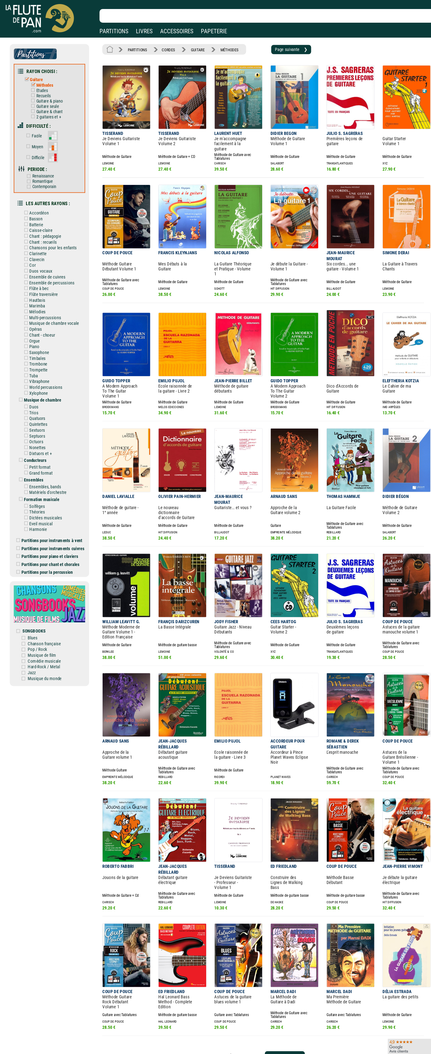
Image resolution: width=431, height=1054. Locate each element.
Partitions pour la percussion (50, 534)
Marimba (39, 287)
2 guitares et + (50, 111)
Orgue (37, 319)
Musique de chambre (44, 374)
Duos (36, 381)
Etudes (44, 87)
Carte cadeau (198, 1034)
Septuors (39, 408)
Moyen (39, 139)
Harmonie (40, 495)
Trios (36, 386)
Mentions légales (131, 1025)
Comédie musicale (49, 617)
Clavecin (39, 244)
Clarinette (40, 238)
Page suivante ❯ (279, 48)
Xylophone (41, 368)
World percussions (48, 362)
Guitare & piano (51, 96)
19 (248, 984)
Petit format (42, 437)
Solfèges (39, 473)
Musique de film (47, 612)
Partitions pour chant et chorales (53, 527)
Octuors (39, 413)
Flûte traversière (45, 276)
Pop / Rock (43, 606)
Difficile (40, 149)
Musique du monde (50, 633)
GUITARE (192, 49)
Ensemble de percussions (53, 265)
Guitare (38, 76)
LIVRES (144, 31)
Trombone (41, 341)
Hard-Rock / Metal (49, 622)
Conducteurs (38, 430)
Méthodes (46, 82)
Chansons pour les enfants (54, 233)
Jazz (38, 628)
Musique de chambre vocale (55, 303)
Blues (38, 595)
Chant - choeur (44, 314)
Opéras (38, 308)
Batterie (39, 211)
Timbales (40, 335)
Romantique (44, 171)
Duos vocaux (43, 254)
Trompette (41, 346)
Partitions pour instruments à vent (54, 505)
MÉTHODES (221, 49)
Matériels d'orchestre (49, 460)
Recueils (45, 92)
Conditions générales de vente (148, 1034)
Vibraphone (41, 357)
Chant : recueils (45, 227)
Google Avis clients (66, 1042)
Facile (39, 129)
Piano (37, 325)
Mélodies (40, 292)
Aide (190, 1024)
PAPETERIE (214, 31)
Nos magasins (49, 1025)
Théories (39, 478)
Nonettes (40, 419)
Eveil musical (43, 489)
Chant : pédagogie (47, 222)
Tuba (36, 352)
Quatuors (40, 391)
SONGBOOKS (40, 589)
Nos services (47, 1034)
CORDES (165, 49)
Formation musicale (43, 466)
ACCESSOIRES (176, 31)
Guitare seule (49, 101)
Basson (38, 206)
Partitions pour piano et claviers (52, 520)
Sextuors (39, 402)
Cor (35, 249)
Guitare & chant (51, 106)
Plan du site (196, 1042)
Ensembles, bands (47, 455)
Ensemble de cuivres (49, 260)
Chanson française (49, 601)
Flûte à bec (41, 271)
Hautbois (40, 281)
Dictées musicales (47, 484)
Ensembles (36, 448)
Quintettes (41, 397)
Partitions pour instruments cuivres (55, 512)
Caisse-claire (43, 216)
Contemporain (46, 176)
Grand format (43, 442)
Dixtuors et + (43, 424)
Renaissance (44, 166)
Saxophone (41, 330)
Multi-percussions (47, 298)
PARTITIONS (114, 31)
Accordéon (41, 200)
